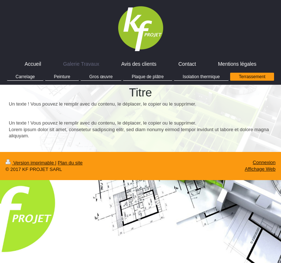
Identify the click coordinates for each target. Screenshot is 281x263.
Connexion (264, 162)
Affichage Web (260, 169)
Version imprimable (30, 162)
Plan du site (70, 162)
